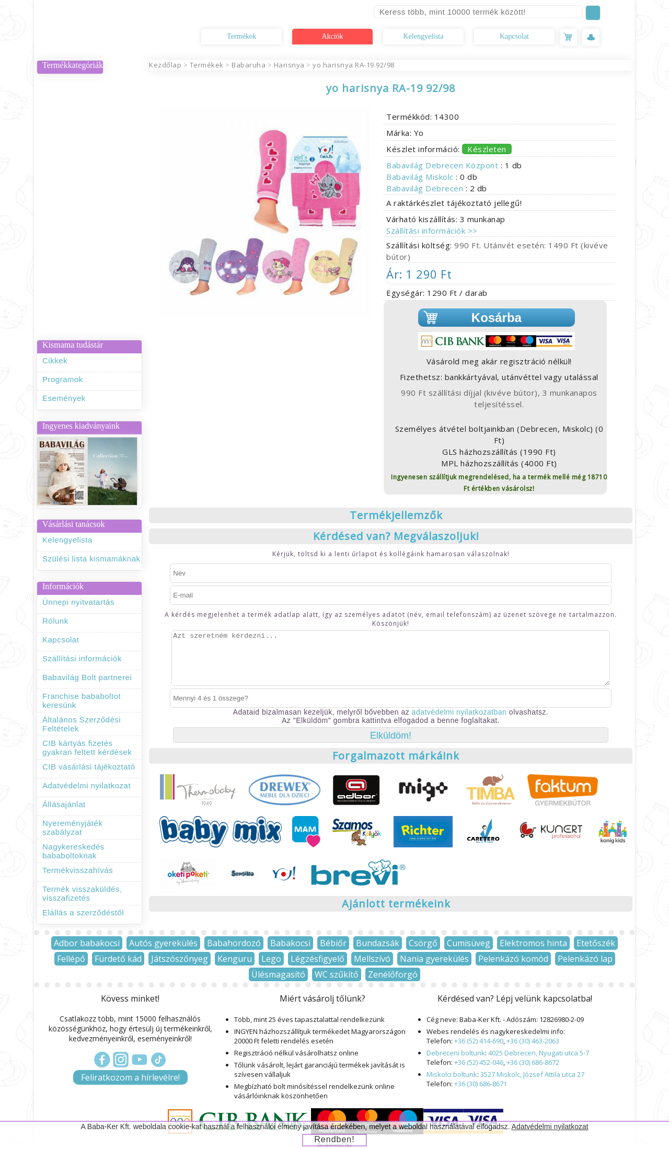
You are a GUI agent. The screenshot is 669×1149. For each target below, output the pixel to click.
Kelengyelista (423, 36)
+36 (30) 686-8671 (480, 1083)
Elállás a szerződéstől (83, 912)
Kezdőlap (165, 65)
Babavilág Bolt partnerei (87, 677)
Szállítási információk (82, 658)
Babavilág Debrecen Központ (443, 165)
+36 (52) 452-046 (478, 1062)
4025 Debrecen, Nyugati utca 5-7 (538, 1053)
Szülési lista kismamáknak (91, 558)
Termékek (241, 36)
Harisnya (289, 65)
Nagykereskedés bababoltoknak (73, 851)
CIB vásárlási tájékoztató (88, 766)
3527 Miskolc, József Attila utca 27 (532, 1074)
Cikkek (54, 360)
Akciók (332, 36)
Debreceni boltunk (455, 1053)
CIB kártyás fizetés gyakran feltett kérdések (87, 747)
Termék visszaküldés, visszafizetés (82, 893)
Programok (62, 379)
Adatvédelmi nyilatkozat (86, 785)
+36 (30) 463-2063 (532, 1040)
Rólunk (55, 620)
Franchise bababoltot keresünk (81, 700)
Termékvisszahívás (77, 870)
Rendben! (334, 1139)
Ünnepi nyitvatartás (78, 602)
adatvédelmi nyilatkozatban (459, 712)
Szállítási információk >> (432, 230)
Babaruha (249, 65)
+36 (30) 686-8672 (532, 1062)
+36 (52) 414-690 (478, 1040)
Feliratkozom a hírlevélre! (130, 1077)
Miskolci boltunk (451, 1074)
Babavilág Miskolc (421, 176)
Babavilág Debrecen (426, 188)
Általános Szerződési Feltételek (81, 724)
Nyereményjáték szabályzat (72, 827)
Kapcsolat (514, 36)
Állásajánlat (64, 804)
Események (64, 398)
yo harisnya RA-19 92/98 (354, 65)
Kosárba (496, 318)
